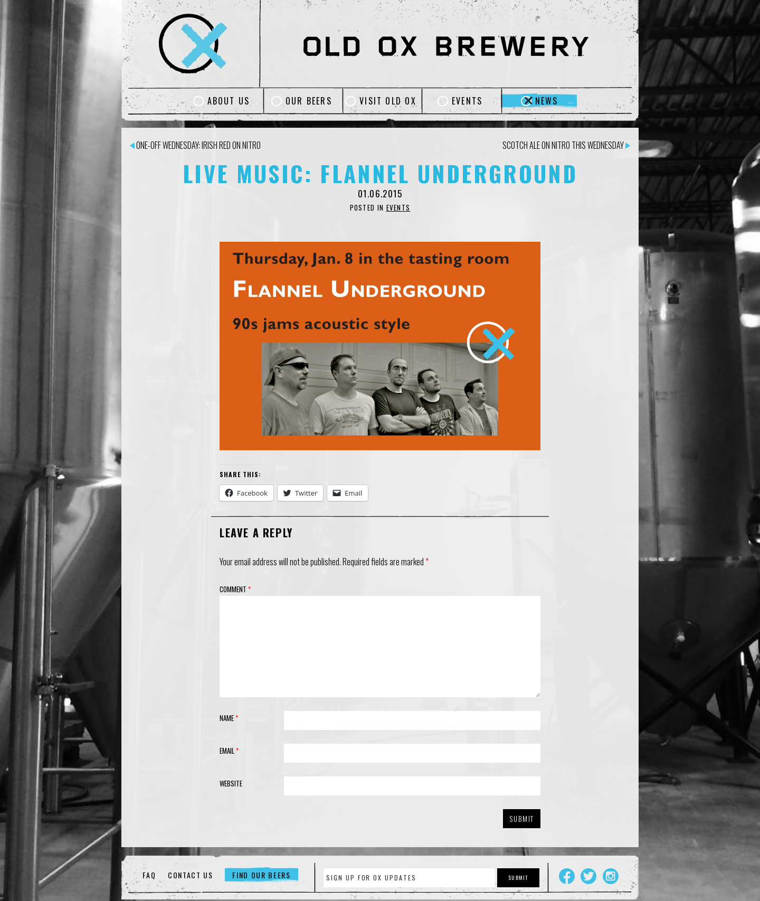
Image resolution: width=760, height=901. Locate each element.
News (546, 100)
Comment (235, 589)
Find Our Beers (261, 874)
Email (229, 750)
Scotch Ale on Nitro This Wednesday (566, 145)
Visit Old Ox (387, 100)
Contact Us (190, 874)
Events (467, 100)
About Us (228, 100)
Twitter (588, 876)
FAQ (149, 874)
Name (229, 718)
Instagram (611, 876)
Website (231, 783)
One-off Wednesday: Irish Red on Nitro (195, 145)
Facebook (567, 876)
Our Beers (309, 100)
